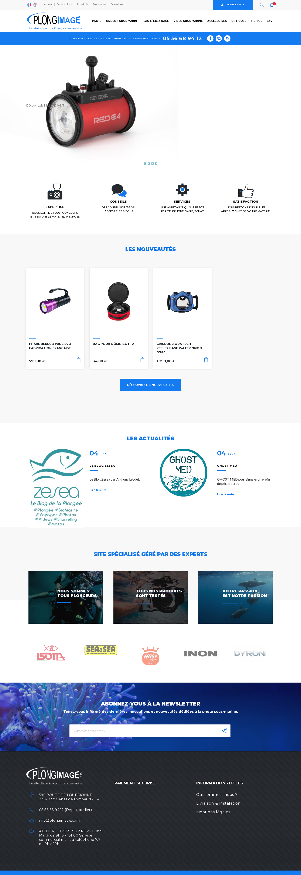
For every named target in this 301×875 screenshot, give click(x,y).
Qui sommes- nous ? (217, 794)
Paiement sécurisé (135, 783)
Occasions (119, 4)
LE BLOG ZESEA (102, 466)
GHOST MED (227, 466)
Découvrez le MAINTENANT (45, 105)
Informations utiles (219, 783)
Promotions (101, 4)
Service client (65, 4)
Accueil (49, 4)
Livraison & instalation (218, 803)
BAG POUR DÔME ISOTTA (113, 344)
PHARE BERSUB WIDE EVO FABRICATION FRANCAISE (50, 346)
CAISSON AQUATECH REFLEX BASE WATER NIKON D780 (179, 348)
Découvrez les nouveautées (150, 385)
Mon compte (233, 4)
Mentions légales (213, 812)
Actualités (84, 4)
